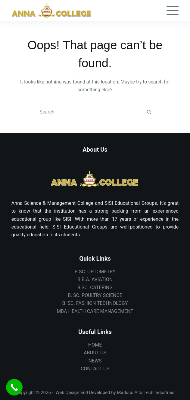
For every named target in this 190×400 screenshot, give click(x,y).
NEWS (94, 361)
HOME (95, 345)
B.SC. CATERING (95, 287)
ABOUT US (95, 353)
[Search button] (149, 112)
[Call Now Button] (14, 387)
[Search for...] (89, 112)
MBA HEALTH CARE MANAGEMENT (95, 311)
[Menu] (173, 11)
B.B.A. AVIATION (95, 279)
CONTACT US (95, 368)
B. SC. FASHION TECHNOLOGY (95, 303)
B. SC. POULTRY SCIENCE (95, 295)
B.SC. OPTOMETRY (95, 271)
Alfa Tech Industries (154, 392)
